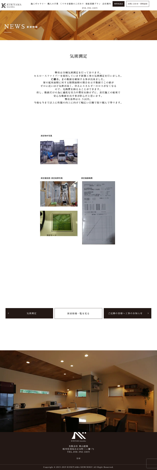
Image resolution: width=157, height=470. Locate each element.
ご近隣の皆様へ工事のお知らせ (125, 313)
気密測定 (32, 313)
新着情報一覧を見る (78, 313)
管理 (78, 458)
